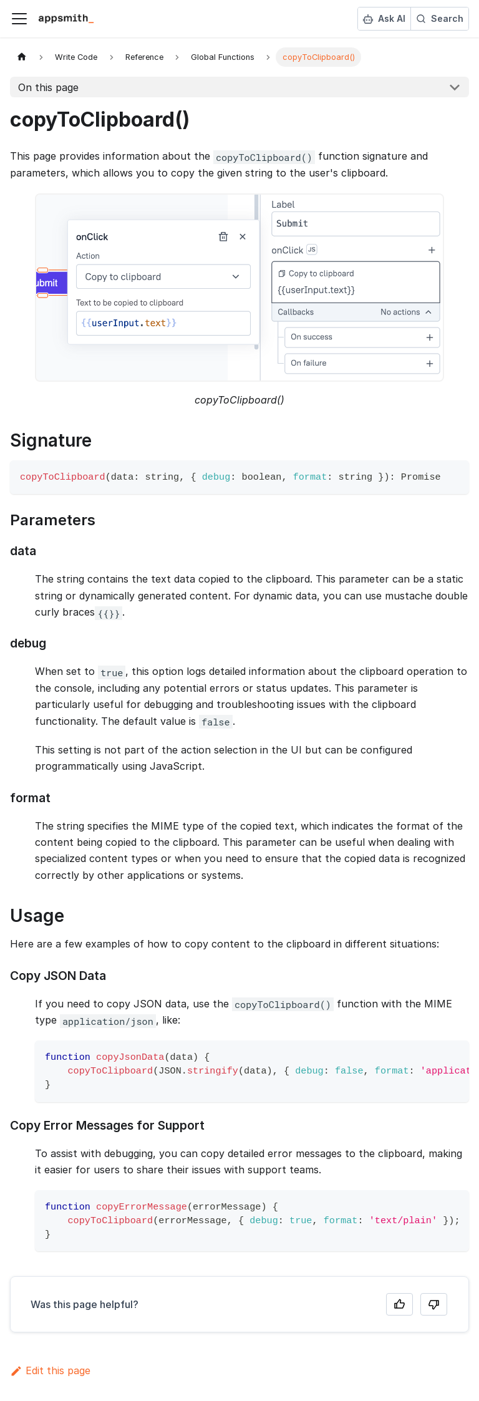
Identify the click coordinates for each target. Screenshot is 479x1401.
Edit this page (50, 1370)
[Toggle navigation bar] (19, 18)
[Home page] (22, 57)
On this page (48, 87)
